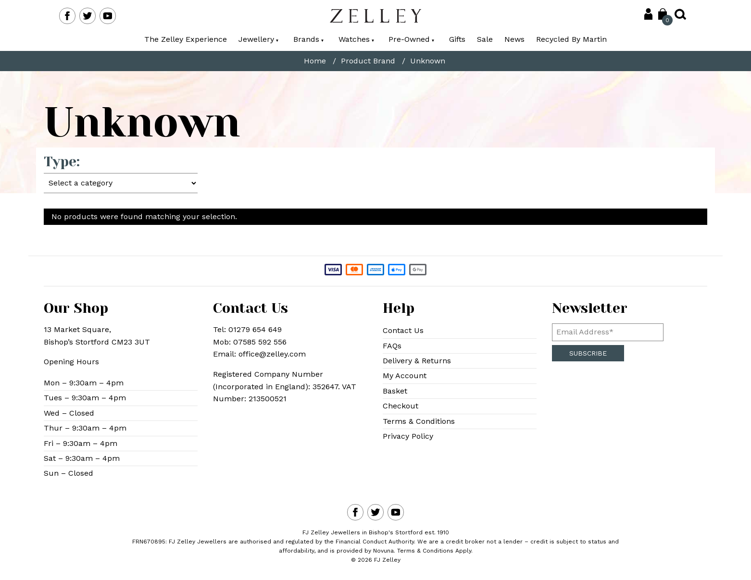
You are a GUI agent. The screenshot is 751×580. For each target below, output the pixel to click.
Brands (308, 39)
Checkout (400, 405)
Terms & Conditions (419, 421)
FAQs (392, 345)
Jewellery (258, 39)
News (514, 39)
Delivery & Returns (417, 360)
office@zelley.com (272, 353)
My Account (404, 375)
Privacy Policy (408, 436)
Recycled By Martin (571, 39)
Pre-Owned (411, 39)
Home (315, 61)
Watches (356, 39)
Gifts (457, 39)
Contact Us (403, 330)
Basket (395, 390)
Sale (485, 39)
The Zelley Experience (185, 39)
